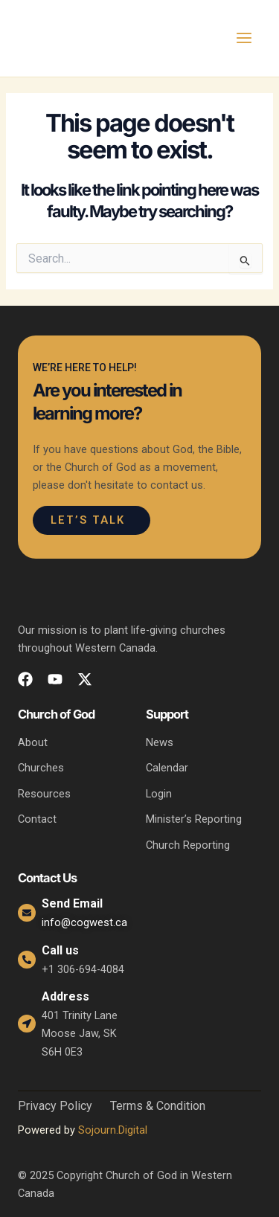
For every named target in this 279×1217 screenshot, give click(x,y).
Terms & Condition (157, 1106)
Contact (37, 819)
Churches (41, 767)
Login (159, 793)
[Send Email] (27, 913)
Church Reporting (188, 845)
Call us (60, 950)
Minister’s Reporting (194, 819)
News (159, 742)
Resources (44, 793)
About (33, 742)
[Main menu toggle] (244, 38)
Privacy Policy (55, 1106)
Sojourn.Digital (112, 1130)
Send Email (72, 903)
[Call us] (27, 960)
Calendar (167, 767)
